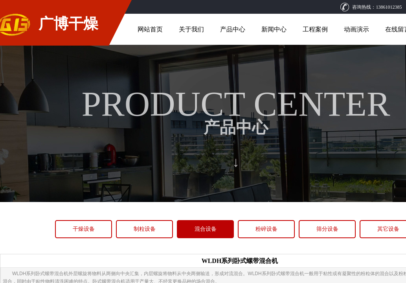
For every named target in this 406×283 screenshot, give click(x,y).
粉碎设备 (266, 229)
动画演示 (356, 29)
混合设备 (206, 229)
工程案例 (315, 29)
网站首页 (150, 29)
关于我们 (191, 29)
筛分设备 (327, 229)
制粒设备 (145, 229)
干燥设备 (84, 229)
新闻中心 (274, 29)
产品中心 (232, 29)
